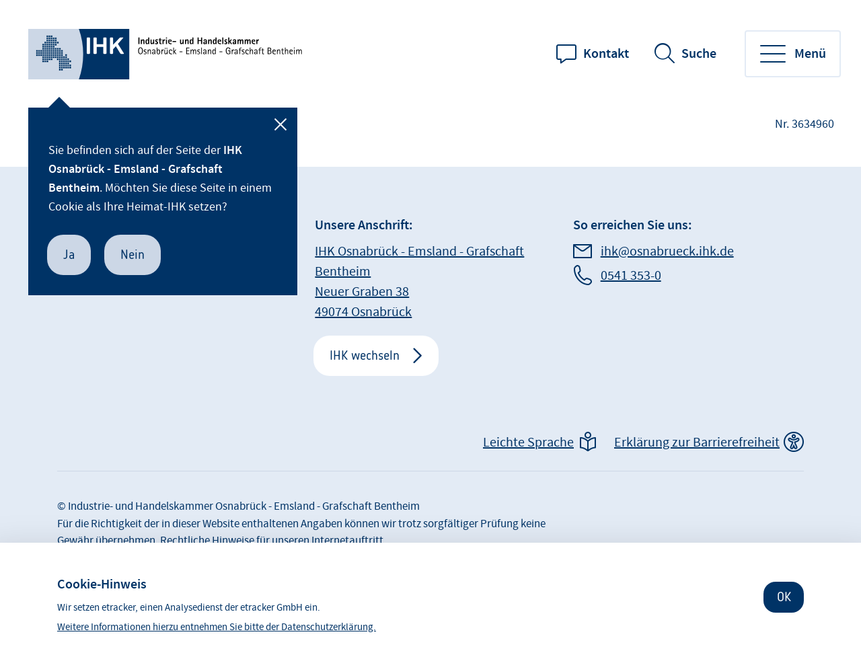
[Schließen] (280, 124)
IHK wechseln (365, 355)
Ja (69, 254)
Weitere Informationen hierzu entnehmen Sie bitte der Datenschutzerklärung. (216, 627)
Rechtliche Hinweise (207, 540)
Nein (132, 254)
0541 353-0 (631, 275)
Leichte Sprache (528, 442)
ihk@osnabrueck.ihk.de (667, 251)
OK (784, 597)
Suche (698, 54)
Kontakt (606, 54)
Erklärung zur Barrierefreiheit (697, 442)
